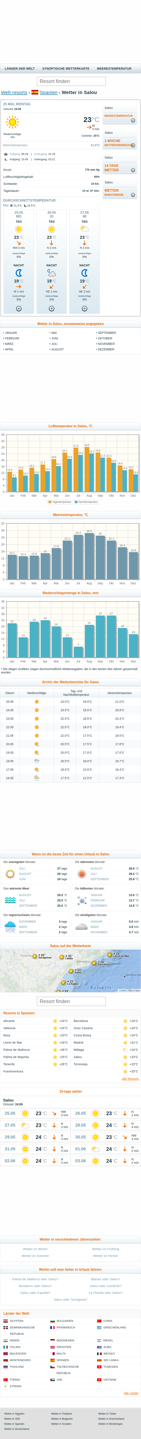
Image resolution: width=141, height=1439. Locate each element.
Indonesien (65, 1340)
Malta (61, 1353)
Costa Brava (82, 1035)
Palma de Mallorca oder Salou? (35, 1279)
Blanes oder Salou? (105, 1279)
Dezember (106, 349)
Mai (6, 205)
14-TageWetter (111, 168)
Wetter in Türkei (107, 1413)
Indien (14, 1340)
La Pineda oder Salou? (105, 1292)
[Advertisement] (70, 32)
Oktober (105, 338)
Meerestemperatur (114, 68)
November (106, 344)
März (9, 344)
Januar (11, 332)
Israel (108, 1340)
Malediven (18, 1353)
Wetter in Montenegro (110, 1423)
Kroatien (64, 1347)
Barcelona (81, 1021)
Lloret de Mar (12, 1042)
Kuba (107, 1347)
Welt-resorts (14, 92)
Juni (54, 338)
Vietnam (109, 1379)
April (9, 349)
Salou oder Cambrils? (106, 1286)
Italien (15, 1347)
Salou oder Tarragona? (70, 1299)
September (107, 332)
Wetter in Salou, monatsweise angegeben (70, 324)
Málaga (79, 1049)
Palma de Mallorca (16, 1049)
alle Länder (131, 1393)
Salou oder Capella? (35, 1292)
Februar (12, 338)
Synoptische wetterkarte (66, 68)
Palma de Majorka (16, 1057)
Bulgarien (65, 1320)
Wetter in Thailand (61, 1413)
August (57, 349)
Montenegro (20, 1360)
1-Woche (118, 143)
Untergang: (41, 154)
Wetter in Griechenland (111, 1418)
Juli (54, 344)
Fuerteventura (13, 1071)
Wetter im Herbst (105, 1256)
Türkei (15, 1379)
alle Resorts (130, 1079)
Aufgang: (15, 154)
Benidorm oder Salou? (35, 1286)
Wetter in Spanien (14, 1423)
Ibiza (6, 1035)
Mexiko (109, 1353)
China (107, 1320)
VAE (59, 1379)
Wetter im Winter (35, 1249)
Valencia (9, 1028)
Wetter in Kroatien (61, 1423)
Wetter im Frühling (105, 1249)
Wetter (113, 192)
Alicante (9, 1021)
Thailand (17, 1366)
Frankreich (66, 1327)
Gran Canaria (83, 1028)
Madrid (79, 1042)
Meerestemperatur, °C (70, 515)
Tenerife (9, 1064)
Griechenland (114, 1327)
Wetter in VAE (12, 1418)
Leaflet (122, 990)
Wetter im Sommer (35, 1256)
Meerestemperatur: (15, 145)
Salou (78, 1057)
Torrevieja (81, 1064)
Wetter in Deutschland (16, 1429)
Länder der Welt (20, 68)
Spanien (49, 92)
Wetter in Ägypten (14, 1413)
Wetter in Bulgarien (62, 1418)
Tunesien (110, 1366)
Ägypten (16, 1320)
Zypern (15, 1386)
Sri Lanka (111, 1360)
